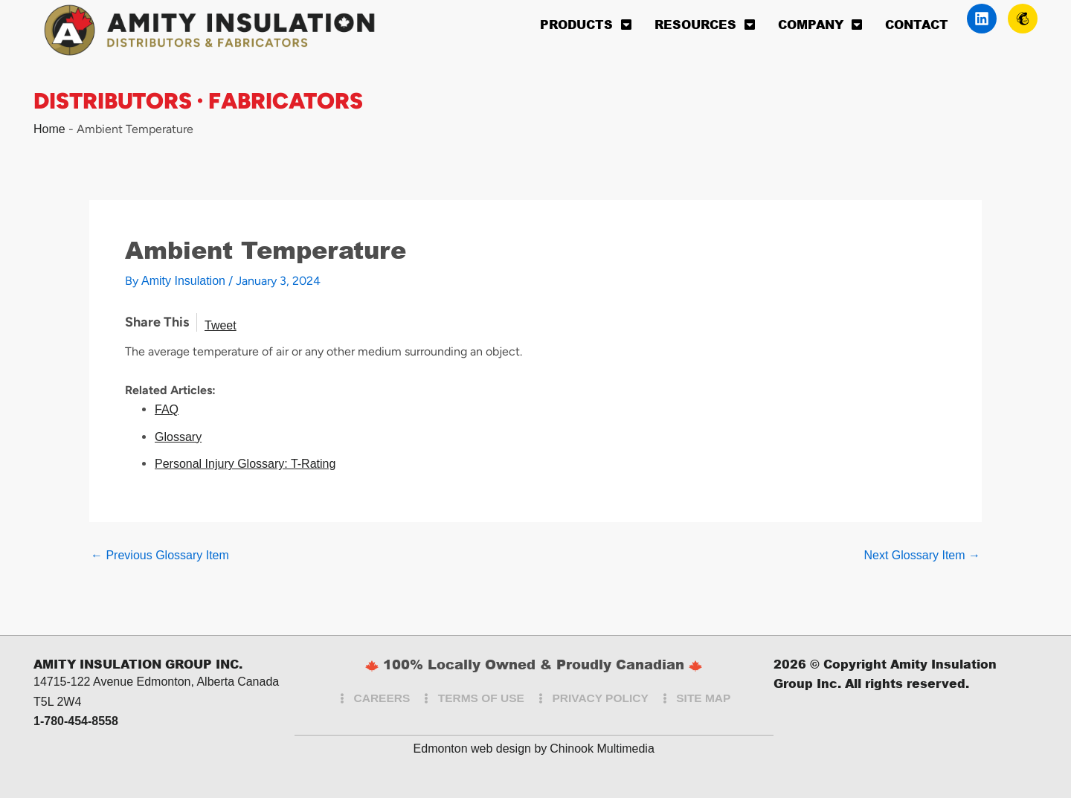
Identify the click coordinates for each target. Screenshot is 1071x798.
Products (586, 24)
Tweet (221, 325)
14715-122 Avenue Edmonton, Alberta (133, 681)
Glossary (178, 437)
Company (820, 24)
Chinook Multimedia (602, 748)
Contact (916, 24)
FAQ (166, 409)
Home (49, 129)
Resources (705, 24)
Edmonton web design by (480, 748)
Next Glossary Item (922, 556)
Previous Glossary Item (160, 556)
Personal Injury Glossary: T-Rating (245, 463)
